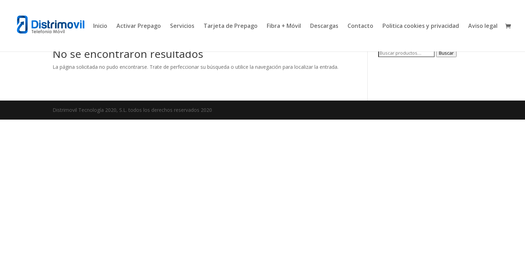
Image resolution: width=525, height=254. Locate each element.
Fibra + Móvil (284, 26)
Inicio (100, 26)
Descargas (324, 26)
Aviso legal (482, 26)
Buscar (446, 53)
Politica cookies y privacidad (420, 26)
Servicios (182, 26)
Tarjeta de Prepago (231, 26)
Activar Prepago (138, 26)
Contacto (360, 26)
